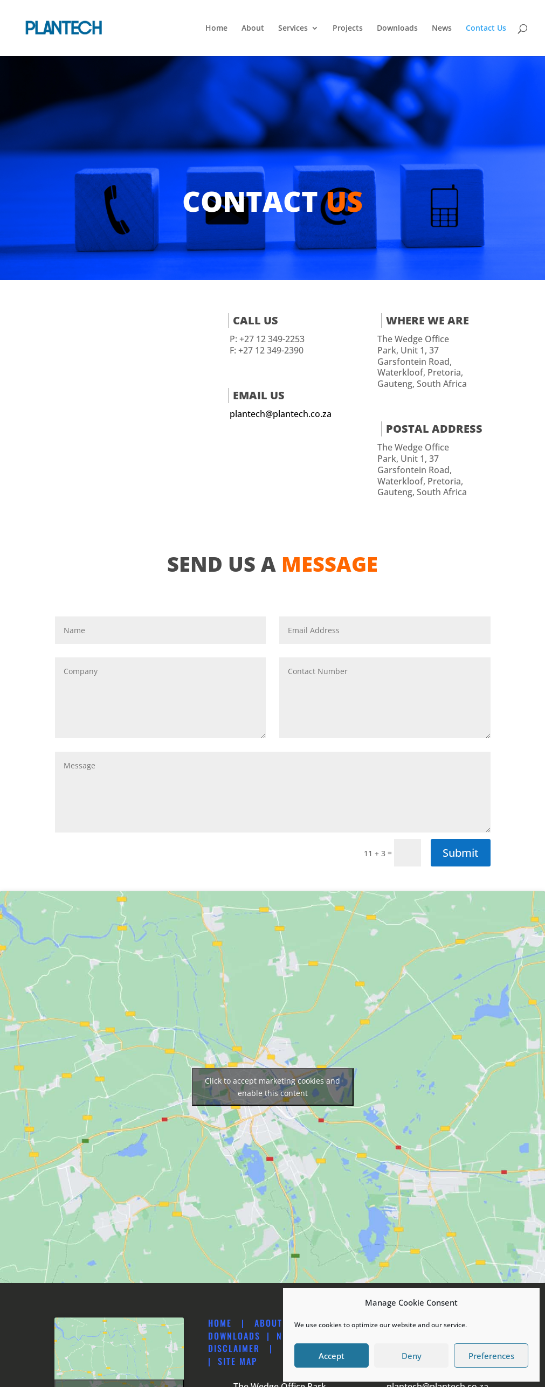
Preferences (491, 1355)
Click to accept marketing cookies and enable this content (272, 1087)
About (253, 28)
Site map (237, 1361)
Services (293, 28)
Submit (461, 852)
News (442, 28)
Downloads (397, 28)
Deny (412, 1355)
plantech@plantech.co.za (281, 414)
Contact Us (486, 28)
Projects (348, 28)
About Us (275, 1322)
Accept (331, 1355)
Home (216, 28)
